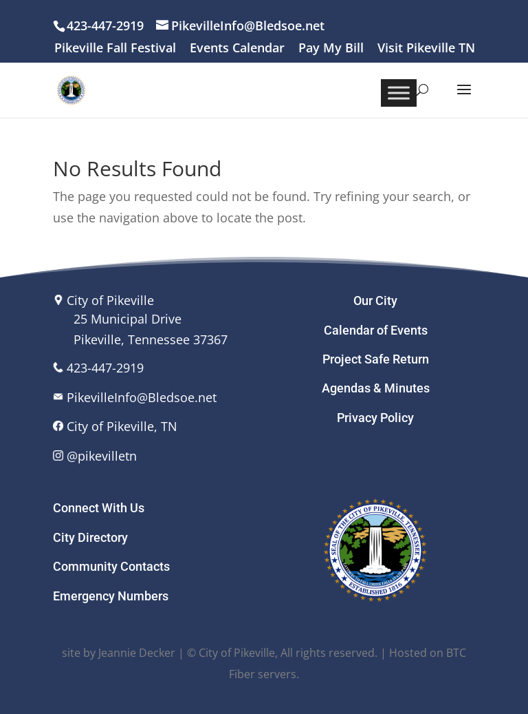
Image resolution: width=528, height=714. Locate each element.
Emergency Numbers (110, 596)
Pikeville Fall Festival (115, 48)
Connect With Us (98, 508)
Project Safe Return (375, 359)
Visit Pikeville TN (426, 48)
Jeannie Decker (136, 652)
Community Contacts (111, 566)
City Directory (90, 537)
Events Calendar (237, 48)
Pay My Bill (331, 48)
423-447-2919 (105, 367)
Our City (375, 300)
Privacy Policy (375, 417)
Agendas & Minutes (376, 388)
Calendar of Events (376, 330)
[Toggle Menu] (399, 92)
